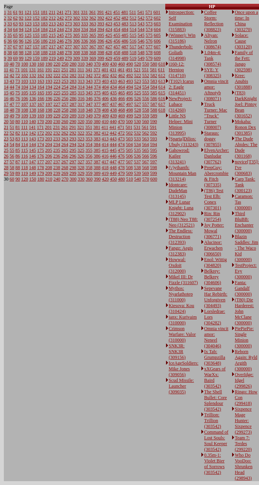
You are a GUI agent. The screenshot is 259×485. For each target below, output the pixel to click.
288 (73, 110)
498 (129, 110)
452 (116, 18)
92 (21, 18)
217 (52, 46)
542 (141, 18)
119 (24, 173)
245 (60, 35)
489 (124, 58)
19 (6, 115)
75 (17, 92)
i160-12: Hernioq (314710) (177, 69)
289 (73, 115)
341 (88, 69)
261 (64, 127)
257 (64, 104)
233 (56, 138)
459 (116, 58)
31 (9, 12)
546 (141, 41)
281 (73, 69)
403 (105, 81)
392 (100, 18)
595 (153, 150)
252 (64, 75)
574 (149, 29)
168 (40, 110)
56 (12, 156)
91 (21, 12)
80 (17, 121)
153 (36, 23)
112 (24, 133)
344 (89, 87)
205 (48, 150)
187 (44, 46)
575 (149, 35)
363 (92, 23)
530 (137, 121)
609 (157, 58)
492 (129, 75)
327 (81, 161)
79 (17, 115)
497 (129, 104)
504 (129, 144)
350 (89, 121)
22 (6, 133)
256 (64, 98)
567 (145, 161)
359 (89, 173)
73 (17, 81)
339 (84, 58)
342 (89, 75)
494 (129, 87)
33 (9, 23)
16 (6, 98)
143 (32, 138)
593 (153, 138)
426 (108, 41)
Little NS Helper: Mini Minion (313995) (181, 124)
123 (28, 23)
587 (153, 104)
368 (92, 52)
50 (12, 121)
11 (6, 69)
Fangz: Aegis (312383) (181, 250)
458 (116, 52)
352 (89, 133)
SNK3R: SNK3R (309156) (177, 351)
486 (124, 41)
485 (124, 35)
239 (56, 173)
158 (36, 52)
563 (145, 138)
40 (12, 64)
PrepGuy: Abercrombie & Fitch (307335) (216, 176)
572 (149, 18)
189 (44, 58)
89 (17, 173)
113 (24, 138)
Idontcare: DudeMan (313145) (178, 190)
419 (105, 173)
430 (113, 64)
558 (145, 110)
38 (9, 52)
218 (52, 52)
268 (64, 167)
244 (60, 29)
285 (73, 92)
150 (32, 179)
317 (81, 104)
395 (100, 35)
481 (124, 12)
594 (153, 144)
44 (12, 87)
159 (36, 58)
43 (12, 81)
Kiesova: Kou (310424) (181, 308)
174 (40, 144)
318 (81, 110)
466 (121, 98)
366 (92, 41)
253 (64, 81)
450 (113, 179)
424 (108, 29)
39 (9, 58)
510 (129, 179)
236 (56, 156)
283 (73, 81)
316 (81, 98)
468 (121, 110)
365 (92, 35)
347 (89, 104)
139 (32, 115)
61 (15, 12)
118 (24, 167)
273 (68, 23)
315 (81, 92)
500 (129, 121)
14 (6, 87)
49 (12, 115)
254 (64, 87)
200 (48, 121)
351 (88, 127)
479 (121, 173)
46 (12, 98)
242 (60, 18)
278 (68, 52)
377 (97, 104)
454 (116, 29)
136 (32, 98)
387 (97, 161)
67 (15, 46)
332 (84, 18)
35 (9, 35)
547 (141, 46)
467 (121, 104)
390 (97, 179)
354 (89, 144)
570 (145, 179)
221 (56, 69)
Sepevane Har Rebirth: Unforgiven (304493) (215, 297)
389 (97, 173)
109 (24, 115)
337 (84, 46)
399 (100, 58)
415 (105, 150)
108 (24, 110)
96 (21, 41)
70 (17, 64)
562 (145, 133)
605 (157, 35)
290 (73, 121)
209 (48, 173)
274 (68, 29)
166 (40, 98)
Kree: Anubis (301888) (243, 81)
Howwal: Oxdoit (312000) (177, 265)
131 (32, 69)
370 (97, 64)
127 (28, 46)
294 (73, 144)
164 (40, 87)
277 (68, 46)
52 (12, 133)
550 (145, 64)
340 (89, 64)
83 (17, 138)
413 (105, 138)
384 (97, 144)
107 (24, 104)
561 (145, 127)
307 (76, 46)
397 (100, 46)
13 (6, 81)
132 (32, 75)
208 (48, 167)
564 (145, 144)
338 (84, 52)
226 (56, 98)
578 (149, 52)
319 (81, 115)
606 (157, 41)
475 (121, 150)
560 (145, 121)
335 (84, 35)
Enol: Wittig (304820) (215, 262)
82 (17, 133)
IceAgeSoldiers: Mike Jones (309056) (183, 368)
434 (113, 87)
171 (40, 127)
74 (17, 87)
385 (97, 150)
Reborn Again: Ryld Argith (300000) (246, 360)
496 (129, 98)
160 (40, 64)
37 (9, 46)
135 (32, 92)
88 (17, 167)
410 (105, 121)
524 (137, 87)
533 (137, 138)
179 (40, 173)
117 (24, 161)
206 (48, 156)
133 (32, 81)
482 (124, 18)
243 (60, 23)
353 (89, 138)
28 (6, 167)
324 (81, 144)
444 (113, 144)
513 (133, 23)
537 (137, 161)
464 (121, 87)
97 (21, 46)
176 (40, 156)
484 (124, 29)
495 (129, 92)
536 (137, 156)
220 (56, 64)
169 (40, 115)
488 (124, 52)
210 (48, 179)
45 (12, 92)
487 (124, 46)
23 (6, 138)
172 (40, 133)
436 (113, 98)
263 (64, 138)
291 (72, 127)
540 (137, 179)
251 (64, 69)
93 (21, 23)
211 (52, 12)
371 (96, 69)
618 (161, 110)
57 (12, 161)
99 (21, 58)
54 (12, 144)
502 (129, 133)
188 (44, 52)
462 (121, 75)
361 (92, 12)
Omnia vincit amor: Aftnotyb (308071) (216, 90)
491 (129, 69)
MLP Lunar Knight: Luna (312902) (181, 207)
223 (56, 81)
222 (56, 75)
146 (32, 156)
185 (44, 35)
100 (24, 64)
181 (44, 12)
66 (15, 41)
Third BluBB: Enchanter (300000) (244, 222)
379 (97, 115)
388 (97, 167)
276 (68, 41)
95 (21, 35)
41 (12, 69)
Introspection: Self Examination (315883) (181, 21)
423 (108, 23)
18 (6, 110)
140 (32, 121)
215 (52, 35)
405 (105, 92)
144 (32, 144)
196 (48, 98)
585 (153, 92)
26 (6, 156)
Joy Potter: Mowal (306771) (214, 230)
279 (68, 58)
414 (105, 144)
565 (145, 150)
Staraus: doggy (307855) (212, 138)
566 (145, 156)
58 (12, 167)
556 (145, 98)
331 (84, 12)
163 (40, 81)
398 (100, 52)
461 (121, 69)
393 (100, 23)
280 (73, 64)
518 (133, 52)
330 (81, 179)
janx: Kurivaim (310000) (183, 320)
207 (48, 161)
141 (32, 127)
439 (113, 115)
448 (113, 167)
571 (148, 12)
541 (140, 12)
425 (108, 35)
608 (157, 52)
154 (36, 29)
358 (89, 167)
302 (76, 18)
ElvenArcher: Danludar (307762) (216, 156)
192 (48, 75)
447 (113, 161)
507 (129, 161)
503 (129, 138)
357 (89, 161)
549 (141, 58)
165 (40, 92)
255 (64, 92)
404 (105, 87)
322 (81, 133)
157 (36, 46)
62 (15, 18)
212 (52, 18)
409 (105, 115)
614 (161, 87)
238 (56, 167)
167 (40, 104)
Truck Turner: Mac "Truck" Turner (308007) (215, 116)
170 (40, 121)
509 (129, 173)
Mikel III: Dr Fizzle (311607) (183, 279)
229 (56, 115)
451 (116, 12)
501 (129, 127)
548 (141, 52)
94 (21, 29)
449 (113, 173)
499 (129, 115)
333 (84, 23)
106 (24, 98)
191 (48, 69)
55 (12, 150)
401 (104, 69)
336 (84, 41)
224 (56, 87)
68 (15, 52)
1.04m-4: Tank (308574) (212, 58)
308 (76, 52)
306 (76, 41)
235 (56, 150)
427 (108, 46)
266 (64, 156)
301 (76, 12)
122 (28, 18)
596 (153, 156)
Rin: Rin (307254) (212, 216)
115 (24, 150)
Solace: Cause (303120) (243, 41)
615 (161, 92)
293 (73, 138)
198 (48, 110)
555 (145, 92)
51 (12, 127)
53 (12, 138)
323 (81, 138)
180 (40, 179)
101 (24, 69)
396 (100, 41)
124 (28, 29)
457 (116, 46)
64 (15, 29)
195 (48, 92)
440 (113, 121)
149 (32, 173)
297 (73, 161)
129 (28, 58)
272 (68, 18)
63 (15, 23)
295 (73, 150)
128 (28, 52)
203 (48, 138)
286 (73, 98)
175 (40, 150)
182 (44, 18)
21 (6, 127)
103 (24, 81)
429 (108, 58)
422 (108, 18)
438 (113, 110)
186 (44, 41)
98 (21, 52)
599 (153, 173)
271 (68, 12)
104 (24, 87)
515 (133, 35)
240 (56, 179)
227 (56, 104)
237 (56, 161)
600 (153, 179)
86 (17, 156)
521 (137, 69)
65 (15, 35)
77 (17, 104)
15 (6, 92)
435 (113, 92)
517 (133, 46)
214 (52, 29)
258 (64, 110)
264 (64, 144)
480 (121, 179)
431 (113, 69)
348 (89, 110)
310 (81, 64)
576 (149, 41)
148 (32, 167)
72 (17, 75)
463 (121, 81)
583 (153, 81)
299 (73, 173)
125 (28, 35)
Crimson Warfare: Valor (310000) (182, 334)
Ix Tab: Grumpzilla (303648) (214, 357)
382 (97, 133)
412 (105, 133)
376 (97, 98)
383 (97, 138)
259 (64, 115)
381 (96, 127)
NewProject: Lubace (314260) (180, 104)
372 (97, 75)
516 (133, 41)
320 (81, 121)
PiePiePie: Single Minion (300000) (244, 337)
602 (157, 18)
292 (73, 133)
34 (9, 29)
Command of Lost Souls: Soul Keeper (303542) (216, 440)
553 (145, 81)
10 (6, 64)
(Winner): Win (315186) (182, 38)
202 (48, 133)
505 (129, 150)
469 (121, 115)
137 (32, 104)
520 (137, 64)
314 (81, 87)
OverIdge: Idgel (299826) (244, 380)
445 (113, 150)
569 (145, 173)
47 (12, 104)
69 (15, 58)
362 (92, 18)
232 (56, 133)
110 (24, 121)
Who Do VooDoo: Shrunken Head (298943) (243, 466)
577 (149, 46)
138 (32, 110)
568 (145, 167)
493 (129, 81)
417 (105, 161)
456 (116, 41)
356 (89, 156)
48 (12, 110)
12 (6, 75)
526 (137, 98)
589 (153, 115)
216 (52, 41)
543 (141, 23)
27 (6, 161)
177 (40, 161)
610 (161, 64)
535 (137, 150)
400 (105, 64)
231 (56, 127)
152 (36, 18)
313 (81, 81)
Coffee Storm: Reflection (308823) (213, 21)
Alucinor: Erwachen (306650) (213, 248)
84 (17, 144)
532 (137, 133)
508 (129, 167)
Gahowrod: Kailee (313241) (179, 156)
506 (129, 156)
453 (116, 23)
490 (129, 64)
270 (64, 179)
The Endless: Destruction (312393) (181, 236)
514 (133, 29)
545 (141, 35)
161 (40, 69)
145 (32, 150)
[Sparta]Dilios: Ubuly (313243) (183, 141)
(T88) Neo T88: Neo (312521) (183, 222)
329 (81, 173)
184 (44, 29)
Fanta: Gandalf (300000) (243, 288)
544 (141, 29)
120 (24, 179)
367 (92, 46)
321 (80, 127)
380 (97, 121)
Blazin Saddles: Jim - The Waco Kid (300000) (246, 248)
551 (145, 69)
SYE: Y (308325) (212, 72)
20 (6, 121)
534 (137, 144)
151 (36, 12)
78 (17, 110)
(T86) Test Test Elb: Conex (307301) (213, 199)
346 (89, 98)
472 (121, 133)
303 (76, 23)
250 (64, 64)
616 (161, 98)
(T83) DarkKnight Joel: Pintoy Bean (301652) (246, 104)
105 (24, 92)
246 (60, 41)
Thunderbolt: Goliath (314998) (181, 52)
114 (24, 144)
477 (121, 161)
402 (105, 75)
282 (73, 75)
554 (145, 87)
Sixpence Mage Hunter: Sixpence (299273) (243, 420)
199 (48, 115)
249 (60, 58)
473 (121, 138)
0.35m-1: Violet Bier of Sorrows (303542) (214, 463)
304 (76, 29)
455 (116, 35)
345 (89, 92)
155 (36, 35)
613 (161, 81)
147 (32, 161)
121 (28, 12)
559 (145, 115)
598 (153, 167)
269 (64, 173)
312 (81, 75)
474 (121, 144)
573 (149, 23)
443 (113, 138)
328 (81, 167)
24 (6, 144)
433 (113, 81)
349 (89, 115)
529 (137, 115)
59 (12, 173)
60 (12, 179)
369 (92, 58)
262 (64, 133)
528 (137, 110)
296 (73, 156)
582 (153, 75)
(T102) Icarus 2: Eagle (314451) (181, 87)
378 (97, 110)
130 (32, 64)
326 (81, 156)
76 (17, 98)
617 (161, 104)
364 (92, 29)
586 (153, 98)
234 (56, 144)
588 (153, 110)
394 (100, 29)
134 (32, 87)
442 (113, 133)
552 (145, 75)
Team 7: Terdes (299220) (243, 443)
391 (100, 12)
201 (48, 127)
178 (40, 167)
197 (48, 104)
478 (121, 167)
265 (64, 150)
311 (81, 69)
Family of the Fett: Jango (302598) (244, 61)
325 (81, 150)
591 (153, 127)
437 (113, 104)
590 (153, 121)
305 (76, 35)
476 (121, 156)
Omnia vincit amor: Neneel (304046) (216, 337)
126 (28, 41)
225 (56, 92)
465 (121, 92)
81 (17, 127)
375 (97, 92)
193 (48, 81)
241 (60, 12)
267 (64, 161)
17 (6, 104)
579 (149, 58)
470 (121, 121)
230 (56, 121)
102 (24, 75)
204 (48, 144)
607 (157, 46)
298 (73, 167)
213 (52, 23)
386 (97, 156)
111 (24, 127)
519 (133, 58)
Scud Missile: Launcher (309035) (181, 386)
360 (89, 179)
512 (133, 18)
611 (161, 69)
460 (121, 64)
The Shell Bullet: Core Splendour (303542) (215, 400)
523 (137, 81)
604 (157, 29)
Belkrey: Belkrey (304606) (212, 276)
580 (153, 64)
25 (6, 150)
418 (105, 167)
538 (137, 167)
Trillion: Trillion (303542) (212, 420)
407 (105, 104)
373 (97, 81)
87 (17, 161)
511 (133, 12)
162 (40, 75)
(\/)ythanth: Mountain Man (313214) (182, 173)
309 (76, 58)
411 (104, 127)
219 (52, 58)
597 (153, 161)
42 (12, 75)
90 (17, 179)
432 (113, 75)
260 (64, 121)
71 (17, 69)
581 (153, 69)
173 (40, 138)
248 (60, 52)
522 (137, 75)
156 (36, 41)
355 (89, 150)
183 (44, 23)
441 (113, 127)
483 (124, 23)
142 (32, 133)
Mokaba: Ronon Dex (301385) (245, 127)
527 (137, 104)
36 (9, 41)
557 (145, 104)
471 (121, 127)
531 (137, 127)
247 (60, 46)
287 (73, 104)
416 (105, 156)
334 (84, 29)
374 (97, 87)
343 (89, 81)
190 (48, 64)
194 (48, 87)
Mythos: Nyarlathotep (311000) (181, 294)
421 (108, 12)
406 (105, 98)
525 (137, 92)
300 (73, 179)
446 (113, 156)
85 (17, 150)
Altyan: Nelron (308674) (212, 41)
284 (73, 87)
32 (9, 18)
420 (105, 179)
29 (6, 173)
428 (108, 52)
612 (161, 75)
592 (153, 133)
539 (137, 173)
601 (156, 12)
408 (105, 110)
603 (157, 23)
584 (153, 87)
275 (68, 35)
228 (56, 110)
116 (24, 156)
